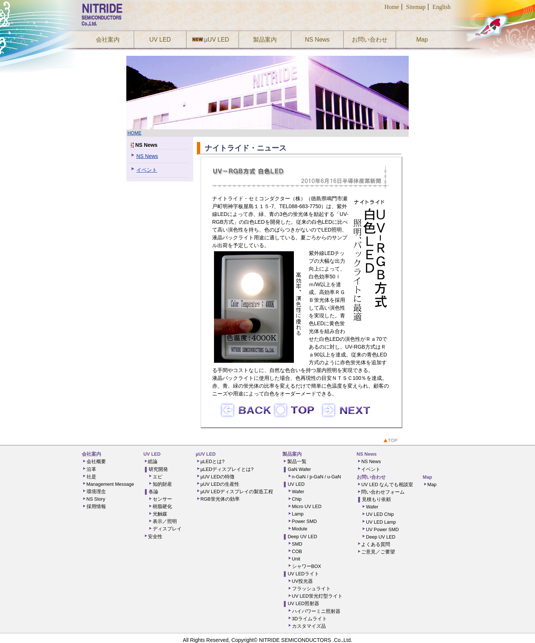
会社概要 (96, 461)
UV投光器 (302, 581)
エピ (157, 476)
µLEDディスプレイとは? (226, 469)
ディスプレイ (167, 528)
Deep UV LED (302, 536)
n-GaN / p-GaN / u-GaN (316, 476)
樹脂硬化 (162, 506)
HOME (134, 133)
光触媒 (160, 514)
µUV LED (215, 39)
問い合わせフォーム (383, 492)
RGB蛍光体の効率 (219, 499)
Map (422, 39)
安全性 (155, 536)
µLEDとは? (212, 461)
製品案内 (265, 39)
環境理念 (96, 491)
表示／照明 (165, 521)
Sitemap (415, 7)
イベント (146, 170)
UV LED (160, 39)
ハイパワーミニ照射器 (316, 611)
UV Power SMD (382, 529)
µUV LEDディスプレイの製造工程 (236, 491)
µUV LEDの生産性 (219, 484)
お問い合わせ (370, 39)
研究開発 (158, 469)
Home (392, 7)
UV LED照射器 (303, 603)
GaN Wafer (299, 469)
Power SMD (304, 521)
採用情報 (96, 506)
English (441, 7)
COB (297, 551)
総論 (153, 461)
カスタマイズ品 (309, 626)
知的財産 (162, 484)
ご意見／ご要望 (378, 552)
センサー (162, 499)
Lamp (298, 514)
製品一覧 (297, 461)
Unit (296, 559)
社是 (91, 476)
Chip (297, 499)
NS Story (96, 499)
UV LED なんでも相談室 (387, 484)
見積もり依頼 (376, 499)
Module (299, 528)
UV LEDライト (303, 573)
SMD (297, 544)
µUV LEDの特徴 (217, 476)
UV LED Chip (380, 514)
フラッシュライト (311, 588)
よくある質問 (375, 544)
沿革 (91, 469)
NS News (317, 39)
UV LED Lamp (381, 522)
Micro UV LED (307, 506)
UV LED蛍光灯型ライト (317, 596)
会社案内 (108, 39)
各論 (153, 491)
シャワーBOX (306, 566)
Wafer (298, 491)
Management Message (110, 484)
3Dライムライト (309, 618)
